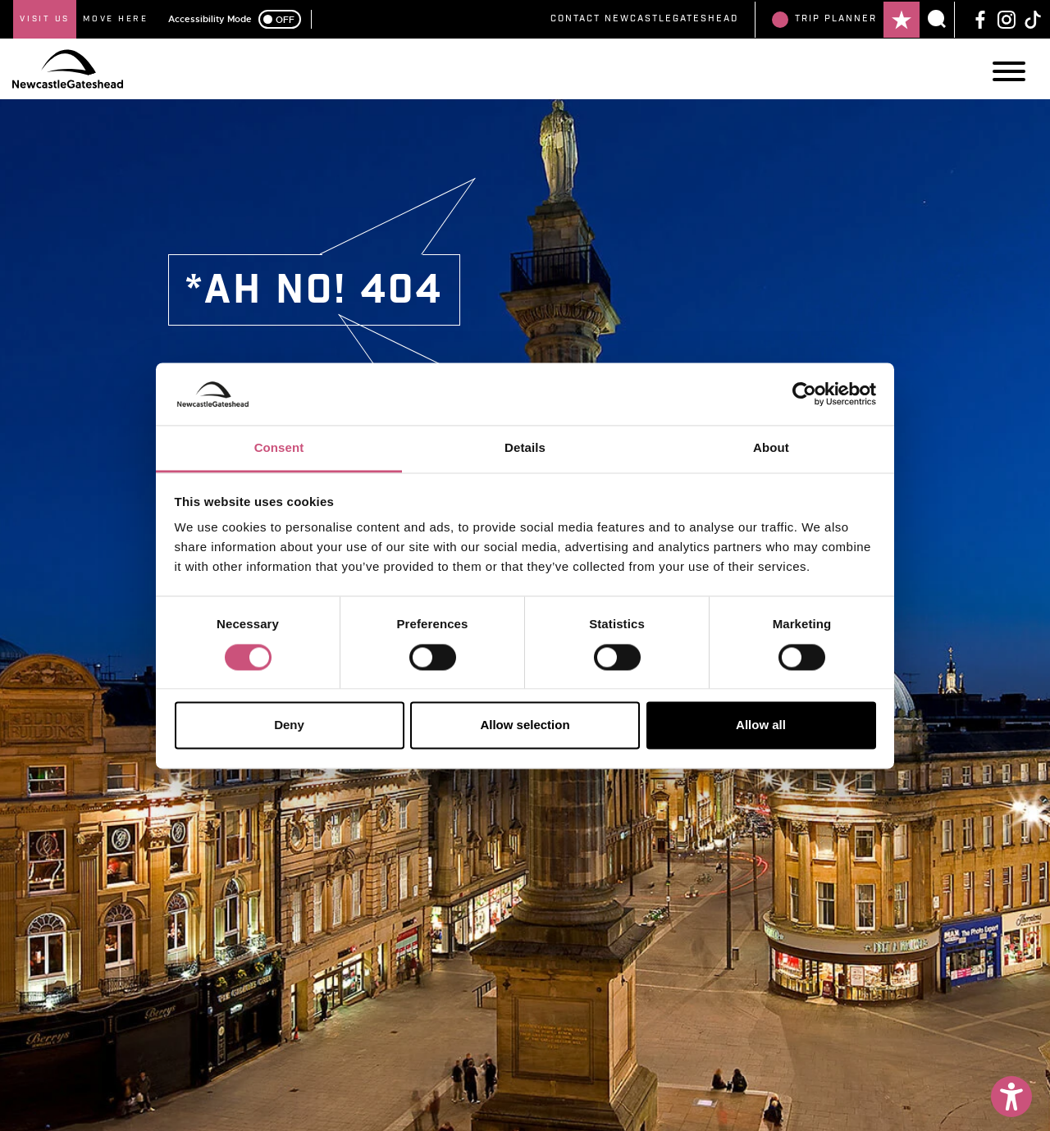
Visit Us (45, 19)
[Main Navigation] (1009, 71)
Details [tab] (525, 448)
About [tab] (771, 448)
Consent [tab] (279, 448)
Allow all (761, 725)
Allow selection (524, 725)
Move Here (115, 19)
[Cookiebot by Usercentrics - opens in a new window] (804, 393)
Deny (289, 725)
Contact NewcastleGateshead (644, 19)
